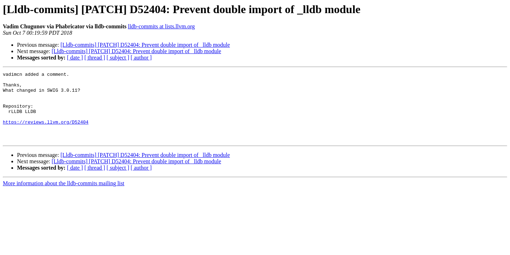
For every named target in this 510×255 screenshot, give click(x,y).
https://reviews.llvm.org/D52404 (46, 132)
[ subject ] (118, 58)
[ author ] (141, 58)
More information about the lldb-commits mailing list (63, 197)
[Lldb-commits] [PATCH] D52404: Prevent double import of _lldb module (145, 45)
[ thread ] (94, 58)
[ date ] (75, 58)
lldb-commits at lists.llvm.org (161, 26)
